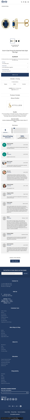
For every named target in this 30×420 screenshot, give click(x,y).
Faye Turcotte (10, 143)
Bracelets (18, 120)
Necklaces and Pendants (11, 120)
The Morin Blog (4, 351)
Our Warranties (4, 320)
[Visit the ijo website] (17, 406)
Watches (2, 378)
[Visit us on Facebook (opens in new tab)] (5, 399)
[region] (15, 24)
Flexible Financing (4, 317)
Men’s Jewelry (3, 381)
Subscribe (25, 273)
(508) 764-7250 (15, 46)
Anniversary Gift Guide (5, 362)
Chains (15, 121)
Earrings (4, 120)
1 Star (12, 132)
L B (7, 153)
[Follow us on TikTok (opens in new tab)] (8, 399)
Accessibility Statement (15, 414)
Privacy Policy (13, 412)
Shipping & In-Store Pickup (6, 322)
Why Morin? (3, 344)
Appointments (4, 315)
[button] (21, 2)
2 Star (12, 131)
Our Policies (3, 318)
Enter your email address (6, 390)
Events (2, 330)
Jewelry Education (4, 364)
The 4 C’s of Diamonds (5, 360)
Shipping (5, 84)
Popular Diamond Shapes (6, 359)
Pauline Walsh (10, 233)
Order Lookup (3, 310)
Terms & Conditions (21, 412)
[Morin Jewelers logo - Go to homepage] (4, 2)
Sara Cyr (9, 171)
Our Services (3, 314)
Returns (14, 84)
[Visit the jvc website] (9, 406)
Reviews (15, 125)
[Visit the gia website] (13, 406)
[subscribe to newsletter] (27, 393)
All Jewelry (3, 373)
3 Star (12, 130)
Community (3, 349)
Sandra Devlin (10, 184)
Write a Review (15, 261)
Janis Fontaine (10, 244)
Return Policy (7, 412)
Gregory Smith (10, 193)
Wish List (3, 331)
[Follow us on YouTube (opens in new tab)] (2, 399)
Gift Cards (3, 333)
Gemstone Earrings (5, 6)
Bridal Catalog (4, 335)
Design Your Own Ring (5, 383)
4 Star (12, 129)
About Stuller (15, 98)
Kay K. (8, 217)
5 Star (12, 128)
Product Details (15, 95)
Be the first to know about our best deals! (15, 270)
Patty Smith (9, 202)
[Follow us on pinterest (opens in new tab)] (10, 399)
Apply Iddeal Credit (4, 336)
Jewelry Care (3, 365)
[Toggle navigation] (28, 2)
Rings (25, 120)
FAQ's (2, 346)
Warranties (24, 84)
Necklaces (3, 380)
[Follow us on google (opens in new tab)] (13, 399)
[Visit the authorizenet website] (21, 406)
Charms (21, 120)
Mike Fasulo (9, 161)
